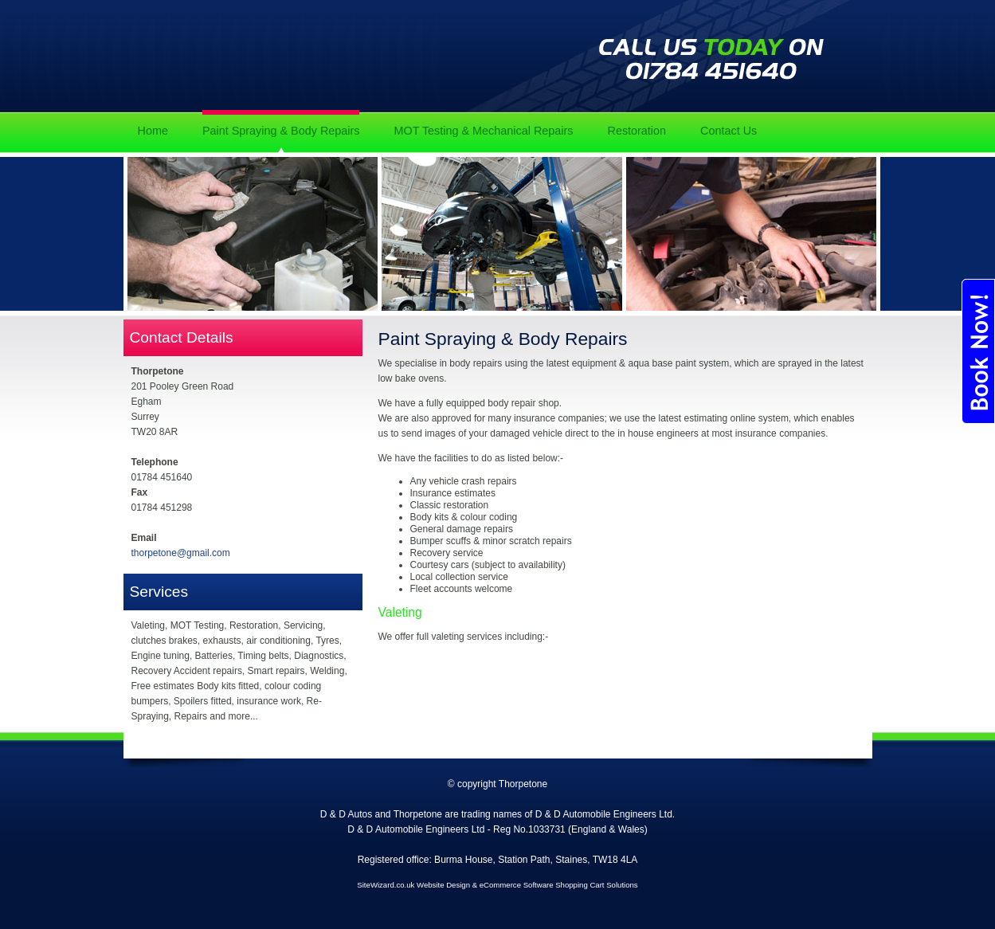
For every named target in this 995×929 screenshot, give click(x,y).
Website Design (443, 884)
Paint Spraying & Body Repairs (281, 130)
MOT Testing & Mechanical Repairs (483, 130)
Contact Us (728, 130)
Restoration (636, 130)
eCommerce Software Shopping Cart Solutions (559, 884)
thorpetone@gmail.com (180, 553)
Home (153, 130)
